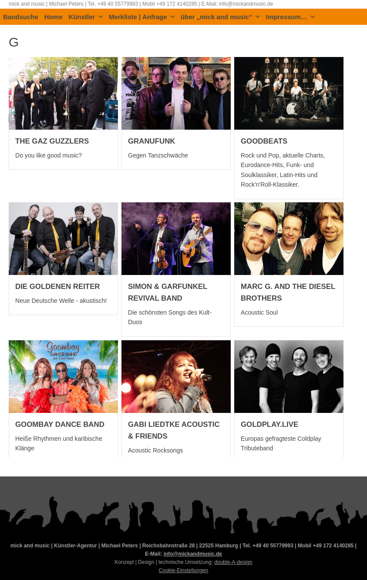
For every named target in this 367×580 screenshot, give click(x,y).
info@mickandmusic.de (193, 554)
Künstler (86, 17)
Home (53, 17)
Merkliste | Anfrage (142, 17)
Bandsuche (20, 17)
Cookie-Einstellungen (183, 570)
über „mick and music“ (220, 17)
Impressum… (290, 17)
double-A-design (233, 562)
